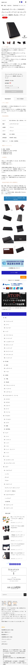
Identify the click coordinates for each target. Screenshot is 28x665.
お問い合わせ (4, 644)
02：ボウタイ (7, 402)
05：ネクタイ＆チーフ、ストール (10, 395)
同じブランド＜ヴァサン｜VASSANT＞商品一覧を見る (15, 198)
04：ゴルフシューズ (8, 504)
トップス (7, 474)
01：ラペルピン (7, 419)
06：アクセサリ (6, 415)
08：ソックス (6, 456)
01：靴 (4, 317)
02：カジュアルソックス (9, 463)
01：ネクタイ (7, 399)
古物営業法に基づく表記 (7, 637)
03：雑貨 (6, 425)
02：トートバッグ (8, 338)
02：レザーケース (8, 368)
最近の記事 (7, 513)
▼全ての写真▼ (20, 98)
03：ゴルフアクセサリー (9, 494)
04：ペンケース (7, 388)
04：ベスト (6, 446)
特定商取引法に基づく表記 (7, 629)
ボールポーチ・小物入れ (10, 491)
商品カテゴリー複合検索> (14, 280)
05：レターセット (8, 391)
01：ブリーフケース (8, 335)
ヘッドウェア (8, 498)
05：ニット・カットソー (9, 449)
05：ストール (7, 412)
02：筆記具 (6, 382)
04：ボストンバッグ (8, 344)
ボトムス (7, 477)
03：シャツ (6, 442)
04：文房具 (5, 375)
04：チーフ (6, 408)
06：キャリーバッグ (8, 351)
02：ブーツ (6, 324)
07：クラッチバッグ (8, 354)
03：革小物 (5, 361)
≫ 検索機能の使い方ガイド (14, 268)
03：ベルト (6, 371)
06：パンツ (6, 452)
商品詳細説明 (8, 98)
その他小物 (7, 501)
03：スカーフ (7, 405)
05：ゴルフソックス (8, 508)
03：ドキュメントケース (9, 385)
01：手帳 (6, 378)
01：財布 (6, 365)
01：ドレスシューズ (8, 321)
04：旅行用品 (7, 429)
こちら (5, 192)
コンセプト (4, 641)
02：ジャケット (7, 439)
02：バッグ (5, 331)
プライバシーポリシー (6, 639)
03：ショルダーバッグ (9, 341)
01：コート (6, 436)
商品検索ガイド (5, 634)
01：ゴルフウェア (8, 470)
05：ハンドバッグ (8, 348)
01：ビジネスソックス (9, 459)
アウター (7, 480)
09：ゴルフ (5, 466)
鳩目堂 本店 (4, 2)
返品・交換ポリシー (6, 632)
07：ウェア (5, 432)
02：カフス (6, 422)
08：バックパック (8, 357)
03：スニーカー (7, 327)
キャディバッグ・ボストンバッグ (12, 487)
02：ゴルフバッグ (8, 484)
